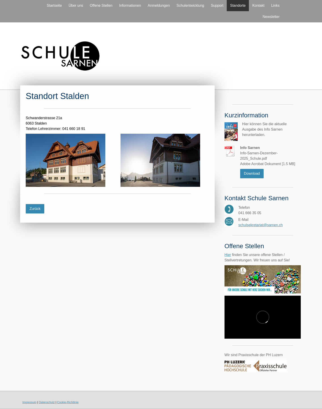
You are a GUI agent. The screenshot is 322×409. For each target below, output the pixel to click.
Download (252, 173)
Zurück (35, 209)
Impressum (29, 402)
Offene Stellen (101, 5)
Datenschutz (47, 402)
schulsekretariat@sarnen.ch (260, 225)
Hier (228, 255)
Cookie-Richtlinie (67, 402)
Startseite (54, 5)
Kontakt (258, 5)
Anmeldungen (159, 5)
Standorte (238, 5)
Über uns (76, 5)
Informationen (130, 5)
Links (275, 5)
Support (217, 5)
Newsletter (271, 17)
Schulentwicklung (190, 5)
